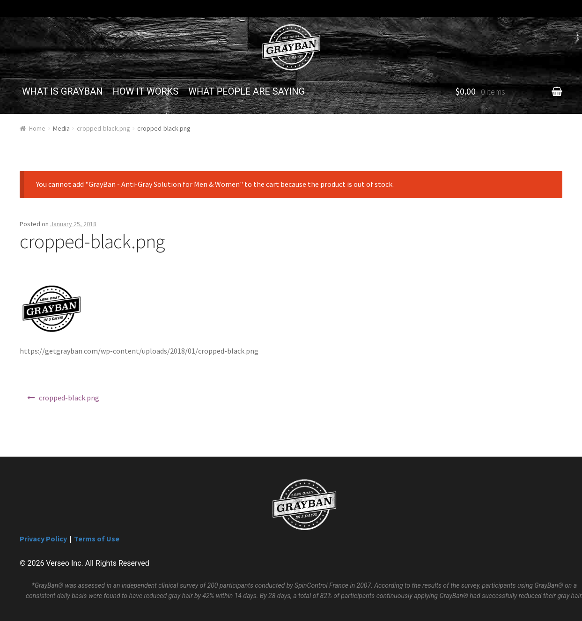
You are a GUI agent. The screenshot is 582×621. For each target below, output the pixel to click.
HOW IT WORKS (146, 91)
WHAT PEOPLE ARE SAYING (246, 91)
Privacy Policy (43, 538)
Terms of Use (96, 538)
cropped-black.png (103, 128)
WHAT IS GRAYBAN (62, 91)
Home (37, 128)
